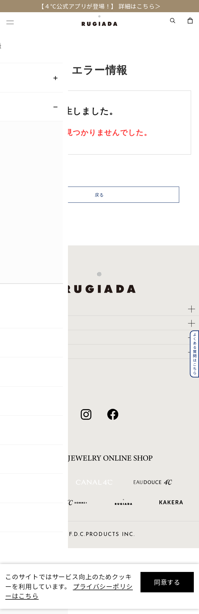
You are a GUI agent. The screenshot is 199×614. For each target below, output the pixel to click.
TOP (11, 37)
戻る (100, 200)
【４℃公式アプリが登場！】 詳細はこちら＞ (99, 6)
